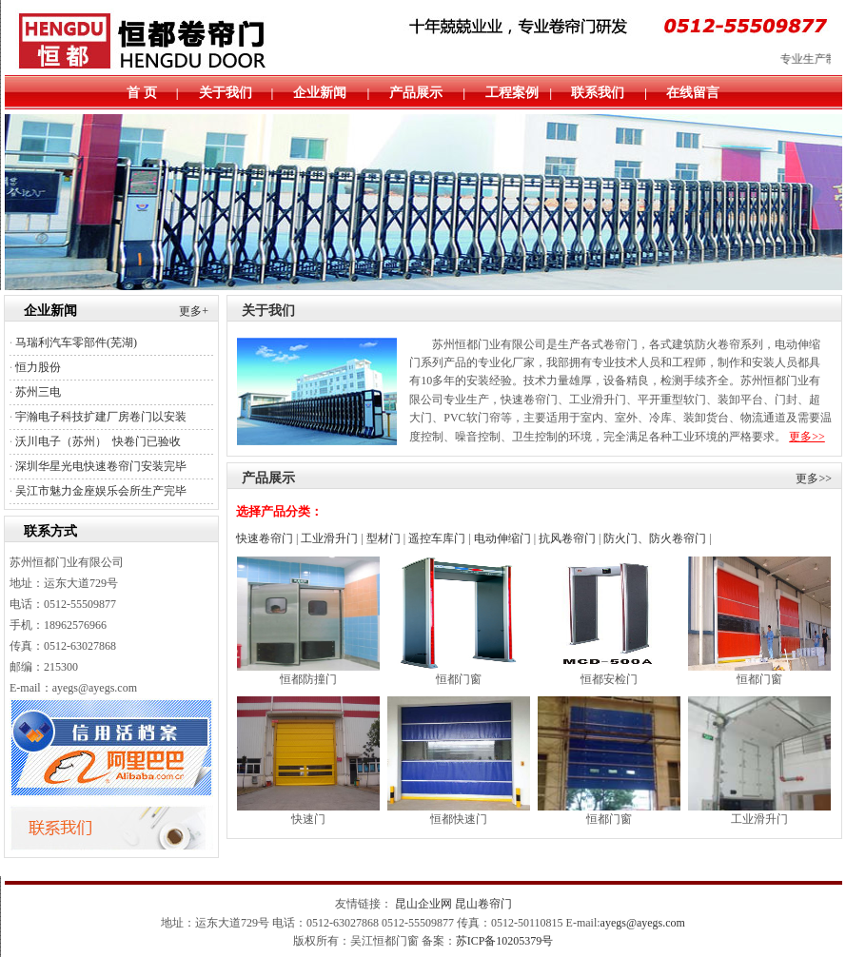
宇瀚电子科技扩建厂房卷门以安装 (101, 416)
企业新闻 (319, 93)
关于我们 (225, 93)
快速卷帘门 (264, 538)
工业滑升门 (329, 538)
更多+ (193, 311)
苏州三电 (38, 392)
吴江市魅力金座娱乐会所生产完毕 (101, 491)
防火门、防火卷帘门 (654, 538)
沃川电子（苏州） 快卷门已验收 (98, 441)
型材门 (383, 538)
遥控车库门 (436, 538)
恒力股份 (38, 367)
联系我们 (597, 93)
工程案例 (512, 93)
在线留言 (692, 93)
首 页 (142, 93)
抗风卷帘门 (567, 538)
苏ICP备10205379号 (505, 940)
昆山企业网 (423, 903)
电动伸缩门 (502, 538)
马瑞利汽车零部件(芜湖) (76, 342)
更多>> (807, 436)
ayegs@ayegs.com (642, 922)
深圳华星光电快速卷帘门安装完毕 (101, 466)
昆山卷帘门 (483, 903)
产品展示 (416, 93)
